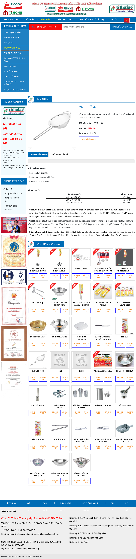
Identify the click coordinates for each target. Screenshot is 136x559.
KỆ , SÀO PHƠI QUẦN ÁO (15, 90)
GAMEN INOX (10, 66)
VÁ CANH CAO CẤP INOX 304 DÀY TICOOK (103, 270)
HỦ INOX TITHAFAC (103, 405)
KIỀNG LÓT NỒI (81, 269)
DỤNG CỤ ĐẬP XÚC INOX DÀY (103, 440)
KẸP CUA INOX (38, 439)
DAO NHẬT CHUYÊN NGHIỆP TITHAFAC (103, 338)
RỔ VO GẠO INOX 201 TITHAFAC (59, 474)
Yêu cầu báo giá (89, 139)
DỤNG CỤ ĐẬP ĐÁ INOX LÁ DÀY (81, 440)
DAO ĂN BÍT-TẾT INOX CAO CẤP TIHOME (81, 304)
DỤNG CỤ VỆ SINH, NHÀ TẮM (14, 59)
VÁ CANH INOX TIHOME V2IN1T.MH (38, 270)
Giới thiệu (29, 19)
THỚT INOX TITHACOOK (81, 338)
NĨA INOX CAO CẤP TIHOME (103, 304)
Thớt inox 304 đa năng (103, 371)
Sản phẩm (45, 19)
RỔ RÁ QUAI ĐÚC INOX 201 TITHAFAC (59, 304)
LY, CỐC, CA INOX (12, 71)
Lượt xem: (84, 133)
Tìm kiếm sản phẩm (122, 27)
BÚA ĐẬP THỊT (38, 303)
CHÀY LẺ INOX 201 (38, 405)
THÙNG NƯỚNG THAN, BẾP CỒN (14, 83)
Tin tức (113, 19)
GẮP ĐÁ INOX (59, 439)
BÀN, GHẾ (8, 43)
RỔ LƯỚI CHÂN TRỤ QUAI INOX (81, 474)
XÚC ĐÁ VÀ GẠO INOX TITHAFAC (124, 440)
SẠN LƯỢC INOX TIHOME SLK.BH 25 (124, 270)
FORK (60, 371)
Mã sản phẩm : (86, 123)
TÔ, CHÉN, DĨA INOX (13, 53)
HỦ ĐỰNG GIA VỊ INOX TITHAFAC (81, 406)
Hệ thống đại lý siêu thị (92, 19)
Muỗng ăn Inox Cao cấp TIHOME (124, 304)
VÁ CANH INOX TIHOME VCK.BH (59, 270)
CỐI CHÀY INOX (125, 405)
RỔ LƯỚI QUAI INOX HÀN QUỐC (38, 474)
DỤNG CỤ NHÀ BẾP (12, 48)
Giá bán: (83, 128)
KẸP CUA (124, 337)
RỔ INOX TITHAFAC (38, 337)
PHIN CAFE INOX (11, 38)
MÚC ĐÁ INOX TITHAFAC (59, 406)
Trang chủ (11, 19)
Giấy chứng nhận (65, 19)
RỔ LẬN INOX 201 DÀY (124, 371)
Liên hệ (127, 507)
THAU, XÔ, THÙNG (12, 76)
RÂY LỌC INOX (38, 371)
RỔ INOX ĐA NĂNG (59, 337)
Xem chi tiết (33, 276)
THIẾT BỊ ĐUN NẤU (12, 32)
